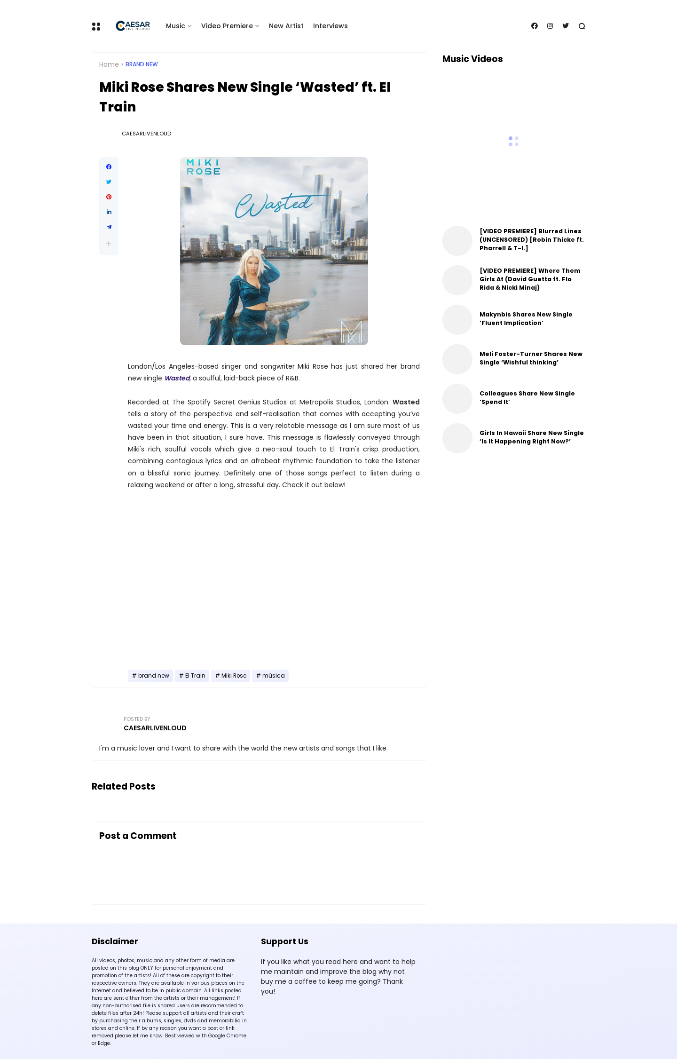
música (273, 676)
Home (109, 64)
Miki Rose (233, 676)
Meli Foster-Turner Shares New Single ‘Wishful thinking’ (531, 358)
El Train (195, 676)
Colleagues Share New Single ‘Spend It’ (527, 397)
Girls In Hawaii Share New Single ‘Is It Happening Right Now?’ (532, 437)
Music (175, 26)
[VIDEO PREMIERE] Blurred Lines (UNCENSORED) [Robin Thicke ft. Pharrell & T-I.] (532, 239)
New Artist (286, 26)
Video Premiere (227, 26)
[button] (108, 243)
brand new (142, 64)
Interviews (330, 26)
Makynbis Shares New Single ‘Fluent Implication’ (526, 318)
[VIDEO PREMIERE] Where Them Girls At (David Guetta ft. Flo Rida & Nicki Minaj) (530, 279)
